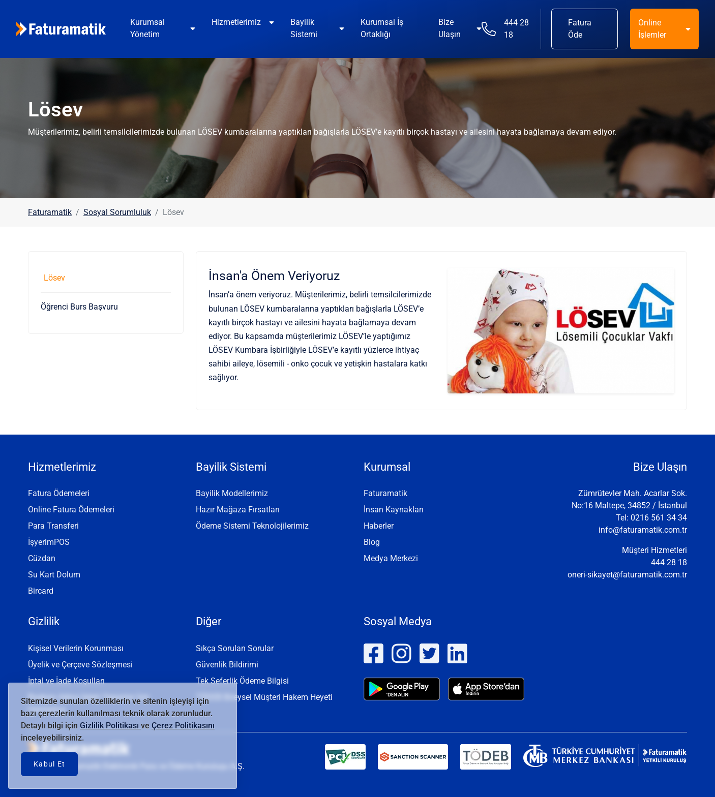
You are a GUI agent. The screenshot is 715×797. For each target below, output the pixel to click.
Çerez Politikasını (183, 725)
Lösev (54, 278)
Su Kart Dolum (54, 574)
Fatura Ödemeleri (59, 493)
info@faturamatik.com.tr (643, 530)
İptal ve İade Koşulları (66, 681)
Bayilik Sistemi (303, 28)
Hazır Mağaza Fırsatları (238, 509)
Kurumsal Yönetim (147, 28)
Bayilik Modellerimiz (232, 493)
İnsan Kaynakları (394, 509)
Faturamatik (50, 212)
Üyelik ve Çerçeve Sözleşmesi (80, 664)
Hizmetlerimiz (236, 22)
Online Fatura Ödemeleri (71, 509)
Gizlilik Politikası (110, 725)
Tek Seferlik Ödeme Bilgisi (242, 681)
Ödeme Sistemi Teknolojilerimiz (252, 526)
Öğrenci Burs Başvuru (79, 307)
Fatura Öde (579, 29)
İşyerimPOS (49, 542)
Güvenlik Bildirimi (227, 664)
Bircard (40, 591)
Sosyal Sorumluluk (117, 212)
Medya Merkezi (391, 558)
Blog (372, 542)
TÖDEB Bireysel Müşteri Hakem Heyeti (264, 697)
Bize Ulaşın (449, 28)
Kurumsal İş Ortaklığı (382, 28)
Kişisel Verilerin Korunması (76, 648)
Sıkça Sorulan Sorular (235, 648)
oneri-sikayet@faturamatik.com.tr (627, 574)
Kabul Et (49, 764)
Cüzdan (41, 558)
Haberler (379, 526)
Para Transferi (53, 526)
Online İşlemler (652, 29)
